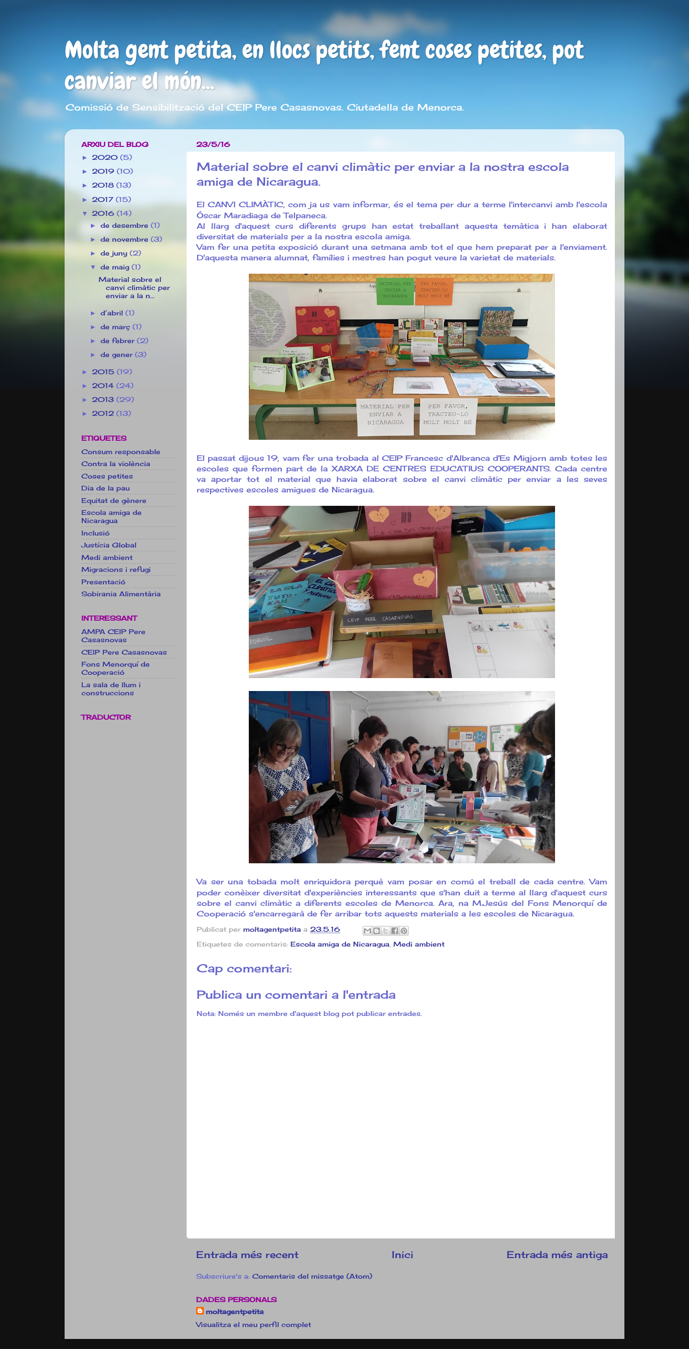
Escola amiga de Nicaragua (339, 944)
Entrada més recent (247, 1254)
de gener (117, 354)
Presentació (103, 582)
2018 (104, 185)
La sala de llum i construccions (111, 688)
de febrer (118, 340)
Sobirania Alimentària (121, 594)
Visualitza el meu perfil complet (253, 1324)
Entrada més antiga (557, 1254)
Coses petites (107, 476)
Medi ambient (419, 944)
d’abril (112, 313)
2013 (104, 399)
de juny (115, 253)
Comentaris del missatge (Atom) (312, 1276)
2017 (104, 199)
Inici (402, 1254)
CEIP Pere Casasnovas (124, 652)
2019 (104, 171)
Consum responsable (120, 451)
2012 (104, 413)
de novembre (125, 239)
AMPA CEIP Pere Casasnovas (113, 635)
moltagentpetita (235, 1311)
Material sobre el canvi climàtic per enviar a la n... (134, 287)
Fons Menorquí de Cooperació (115, 668)
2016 (104, 213)
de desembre (125, 225)
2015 (104, 372)
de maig (116, 267)
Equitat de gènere (113, 500)
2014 (104, 385)
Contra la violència (115, 463)
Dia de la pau (105, 488)
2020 (106, 157)
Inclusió (95, 533)
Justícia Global (108, 545)
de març (116, 327)
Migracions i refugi (116, 569)
